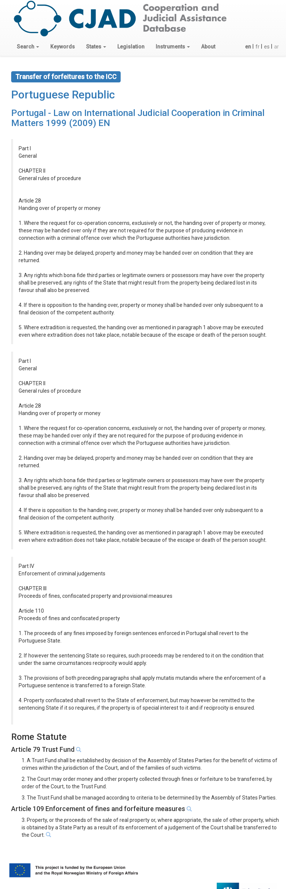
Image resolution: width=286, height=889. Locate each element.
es (267, 47)
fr (257, 47)
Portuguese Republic (63, 94)
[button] (28, 46)
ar (276, 47)
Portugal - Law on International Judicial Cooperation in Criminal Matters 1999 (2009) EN (137, 118)
